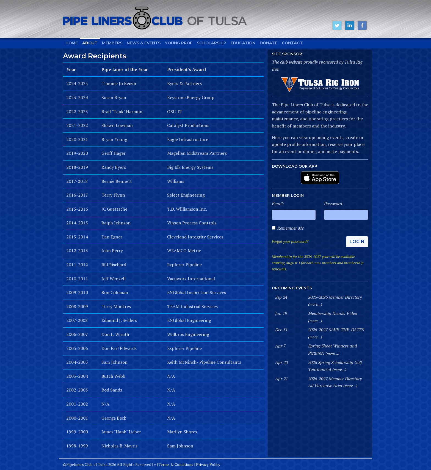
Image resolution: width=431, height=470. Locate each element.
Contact (292, 42)
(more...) (315, 304)
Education (243, 42)
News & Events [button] (144, 42)
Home (71, 42)
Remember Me (290, 228)
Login (357, 241)
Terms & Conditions (176, 464)
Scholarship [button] (211, 42)
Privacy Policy (208, 464)
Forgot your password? (290, 241)
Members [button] (112, 42)
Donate (268, 42)
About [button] (90, 42)
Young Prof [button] (178, 42)
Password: (334, 203)
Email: (278, 203)
